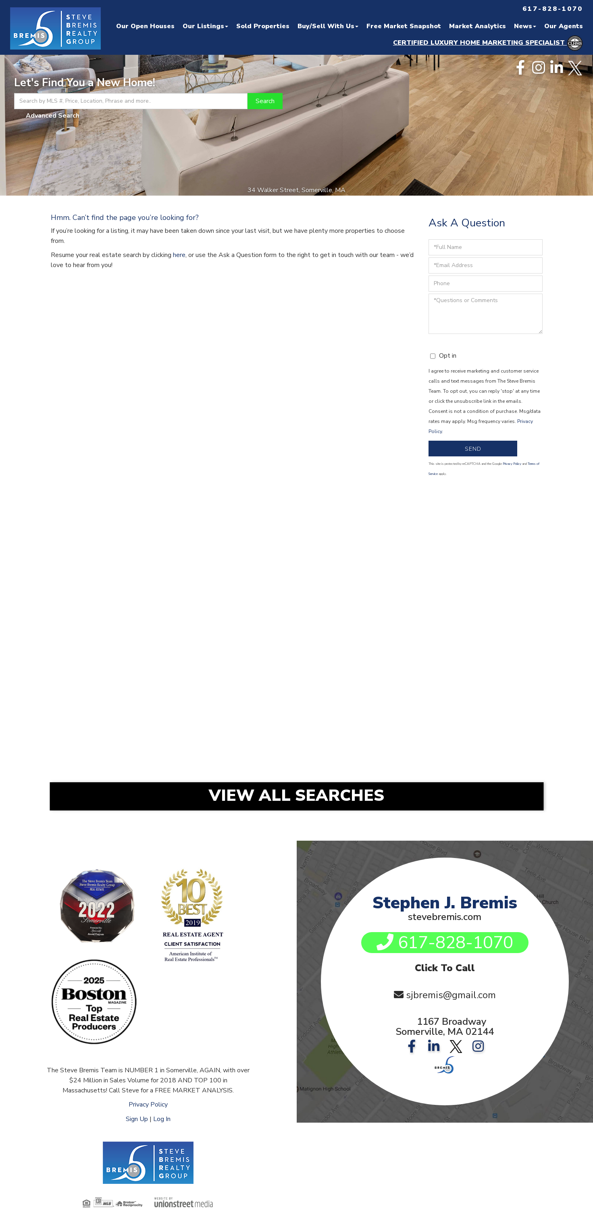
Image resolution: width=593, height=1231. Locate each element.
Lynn (135, 719)
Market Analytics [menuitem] (477, 26)
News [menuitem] (525, 26)
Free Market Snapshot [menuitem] (403, 26)
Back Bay (135, 631)
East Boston (303, 631)
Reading (303, 653)
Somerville (303, 586)
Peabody (471, 741)
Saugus (303, 763)
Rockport (135, 763)
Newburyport (303, 741)
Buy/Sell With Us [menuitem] (328, 26)
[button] (265, 101)
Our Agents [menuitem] (563, 26)
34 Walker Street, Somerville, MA (296, 190)
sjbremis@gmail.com (451, 995)
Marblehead (303, 719)
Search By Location (293, 560)
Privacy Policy (512, 464)
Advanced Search (52, 115)
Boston (135, 653)
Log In (162, 1119)
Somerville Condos (135, 586)
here (179, 255)
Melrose (135, 697)
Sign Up (137, 1119)
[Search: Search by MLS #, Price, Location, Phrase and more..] (131, 101)
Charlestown (471, 631)
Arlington (303, 697)
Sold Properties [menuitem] (262, 26)
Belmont (471, 697)
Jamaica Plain (471, 608)
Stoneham (135, 675)
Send (473, 449)
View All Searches (296, 795)
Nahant (471, 719)
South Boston (303, 608)
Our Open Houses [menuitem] (145, 26)
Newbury (135, 741)
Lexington (471, 675)
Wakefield (471, 653)
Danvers (303, 675)
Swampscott (471, 763)
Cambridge (135, 608)
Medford (471, 586)
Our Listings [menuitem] (205, 26)
